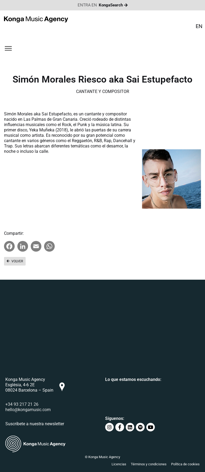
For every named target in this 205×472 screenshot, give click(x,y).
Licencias (119, 464)
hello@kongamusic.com (28, 409)
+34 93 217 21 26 (21, 404)
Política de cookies (185, 464)
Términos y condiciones (149, 464)
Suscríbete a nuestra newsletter (34, 423)
